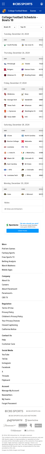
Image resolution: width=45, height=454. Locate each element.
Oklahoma (11, 94)
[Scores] (33, 11)
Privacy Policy (8, 312)
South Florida (12, 45)
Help (4, 340)
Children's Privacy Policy (12, 316)
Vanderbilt (28, 100)
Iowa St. (12, 153)
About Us (6, 280)
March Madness (8, 265)
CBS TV (5, 297)
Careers (5, 285)
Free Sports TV (8, 257)
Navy (26, 94)
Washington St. (30, 111)
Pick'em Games (8, 249)
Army (29, 175)
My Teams (6, 399)
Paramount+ (7, 293)
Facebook (6, 367)
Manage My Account (10, 390)
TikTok (4, 359)
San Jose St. (29, 45)
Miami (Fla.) (31, 153)
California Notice (9, 329)
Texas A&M (11, 117)
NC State (28, 164)
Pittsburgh (11, 64)
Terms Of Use (7, 308)
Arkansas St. (11, 75)
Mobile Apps (7, 270)
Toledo (27, 64)
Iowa (9, 194)
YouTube (5, 354)
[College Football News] (18, 11)
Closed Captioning (10, 325)
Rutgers (10, 69)
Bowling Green (30, 75)
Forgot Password (9, 403)
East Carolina (12, 164)
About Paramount (9, 289)
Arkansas (28, 105)
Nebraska (28, 141)
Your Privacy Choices (11, 321)
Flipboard (6, 380)
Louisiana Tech (12, 175)
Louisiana (10, 147)
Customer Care (8, 344)
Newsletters (7, 395)
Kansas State (30, 69)
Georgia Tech (12, 100)
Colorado (30, 170)
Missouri (30, 194)
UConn (9, 136)
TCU (26, 147)
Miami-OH (10, 158)
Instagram (6, 363)
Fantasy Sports (8, 253)
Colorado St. (29, 158)
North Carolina (30, 136)
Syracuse (12, 111)
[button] (40, 11)
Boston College (13, 141)
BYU (10, 170)
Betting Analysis (9, 261)
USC (26, 117)
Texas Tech (11, 105)
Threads (5, 376)
